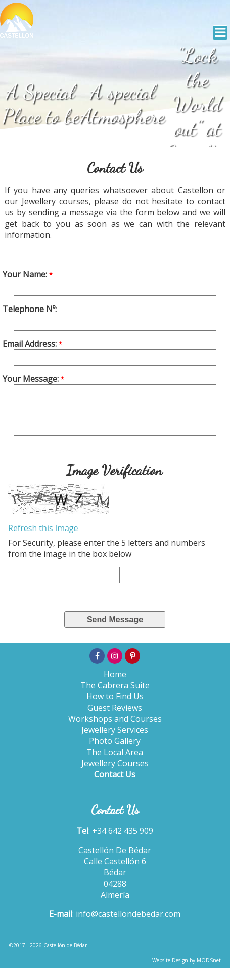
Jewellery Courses (115, 763)
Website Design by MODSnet (186, 960)
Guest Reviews (114, 707)
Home (115, 674)
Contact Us (114, 774)
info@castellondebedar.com (128, 913)
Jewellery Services (114, 729)
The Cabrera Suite (115, 685)
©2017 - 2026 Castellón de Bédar (48, 945)
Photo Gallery (115, 740)
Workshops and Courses (115, 718)
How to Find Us (115, 696)
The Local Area (114, 752)
